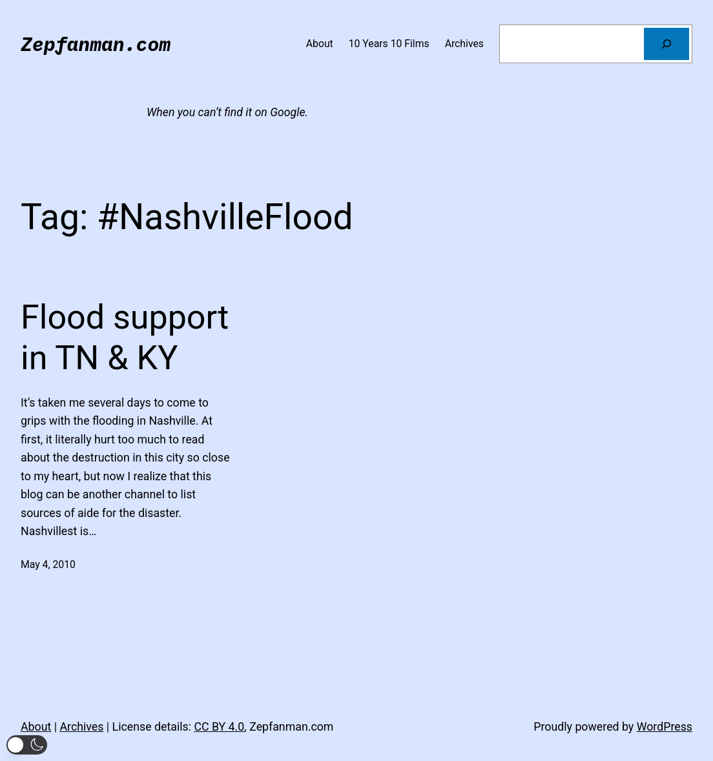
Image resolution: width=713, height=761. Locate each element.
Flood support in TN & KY (125, 337)
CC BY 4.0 (219, 726)
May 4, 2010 (48, 564)
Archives (81, 726)
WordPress (664, 726)
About (36, 726)
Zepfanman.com (95, 43)
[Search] (666, 43)
